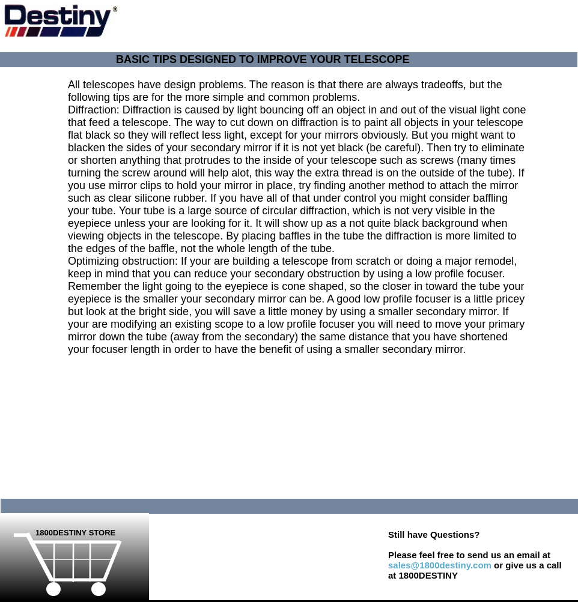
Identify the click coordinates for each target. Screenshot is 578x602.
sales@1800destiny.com (439, 565)
